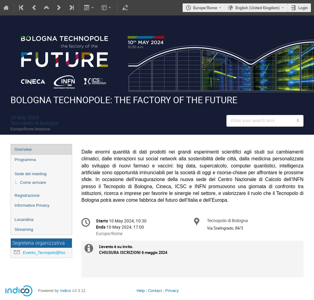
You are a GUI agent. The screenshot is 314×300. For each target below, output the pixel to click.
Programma (25, 159)
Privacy (172, 290)
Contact (155, 290)
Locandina (24, 219)
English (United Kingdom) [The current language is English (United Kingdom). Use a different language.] (257, 8)
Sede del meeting (30, 173)
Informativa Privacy (31, 205)
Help (141, 290)
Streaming (23, 229)
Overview (23, 149)
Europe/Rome (205, 8)
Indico (65, 290)
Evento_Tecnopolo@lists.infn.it (50, 252)
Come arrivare (33, 182)
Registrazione (27, 195)
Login (303, 8)
